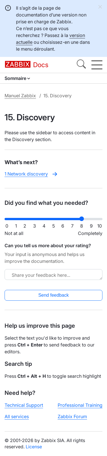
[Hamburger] (96, 64)
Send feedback (53, 295)
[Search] (81, 64)
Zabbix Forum (72, 416)
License (34, 446)
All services (17, 416)
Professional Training (80, 405)
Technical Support (24, 405)
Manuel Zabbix (20, 95)
